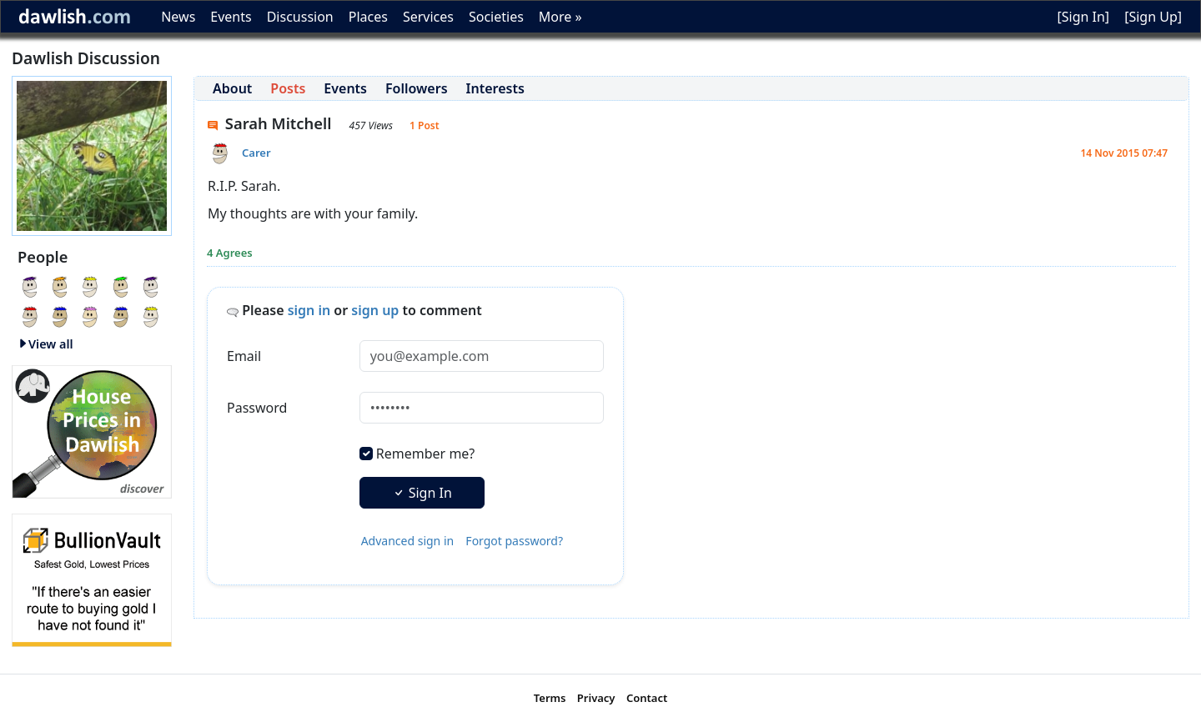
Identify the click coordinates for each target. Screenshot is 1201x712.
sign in (309, 310)
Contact (646, 697)
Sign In (422, 493)
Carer (256, 152)
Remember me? (425, 453)
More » (560, 17)
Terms (550, 697)
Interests (495, 88)
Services (428, 17)
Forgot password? (514, 541)
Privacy (596, 697)
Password (257, 408)
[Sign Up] (1153, 17)
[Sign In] (1083, 17)
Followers (416, 88)
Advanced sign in (408, 541)
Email (244, 356)
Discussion (300, 17)
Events (230, 17)
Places (368, 17)
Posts (287, 88)
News (178, 17)
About (232, 88)
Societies (496, 17)
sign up (375, 310)
